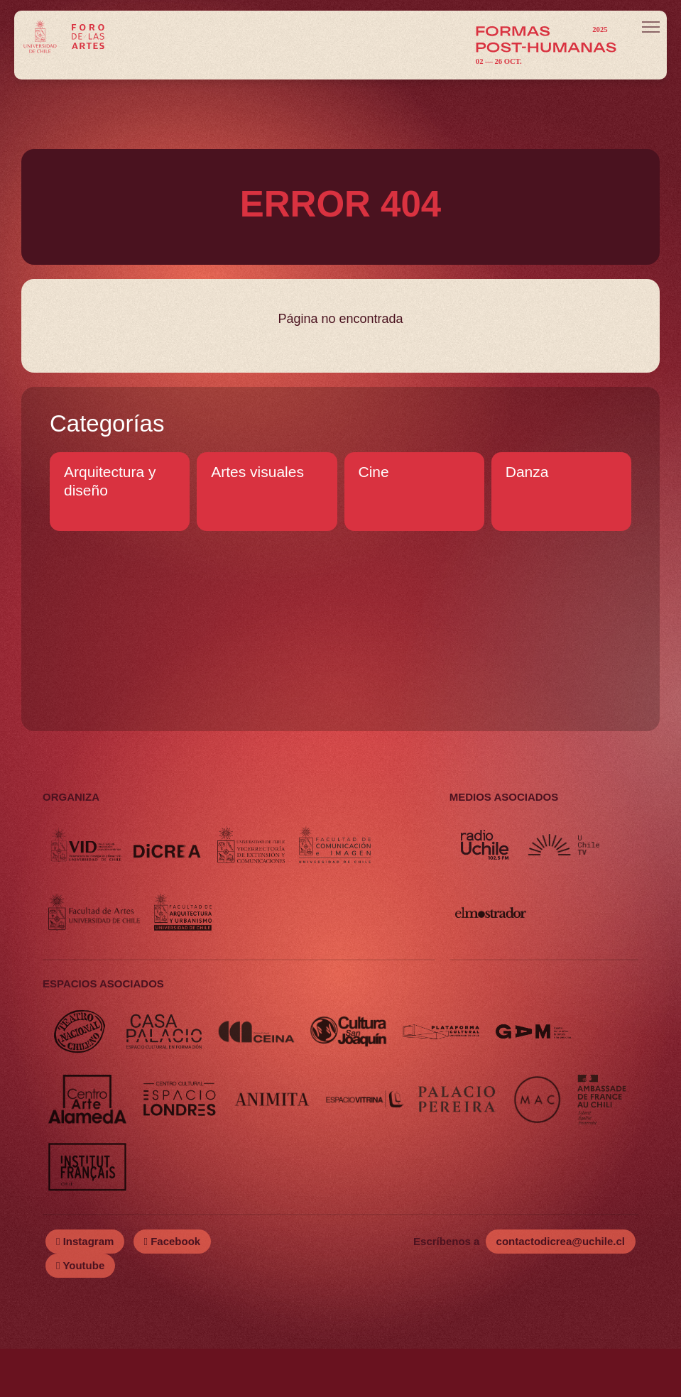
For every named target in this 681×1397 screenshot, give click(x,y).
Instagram (85, 1289)
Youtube (80, 1314)
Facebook (172, 1289)
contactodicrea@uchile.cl (560, 1289)
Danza (527, 472)
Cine (374, 472)
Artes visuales (257, 472)
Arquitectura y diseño (110, 481)
